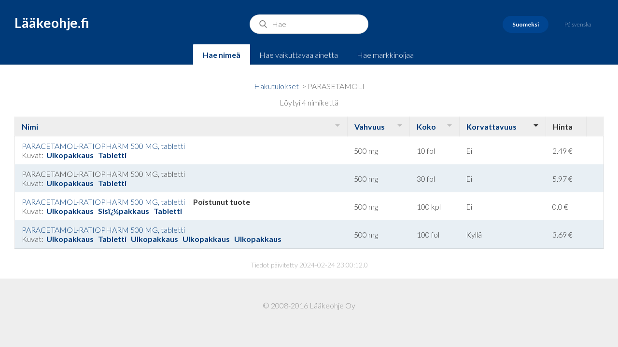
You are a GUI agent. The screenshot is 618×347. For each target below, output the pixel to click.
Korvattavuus (491, 126)
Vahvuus (369, 126)
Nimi (30, 126)
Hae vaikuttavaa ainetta (298, 54)
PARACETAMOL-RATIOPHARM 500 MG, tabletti (103, 145)
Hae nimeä (221, 54)
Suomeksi (525, 24)
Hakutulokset (276, 86)
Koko (426, 126)
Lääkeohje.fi (51, 22)
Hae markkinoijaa (385, 54)
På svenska (577, 24)
